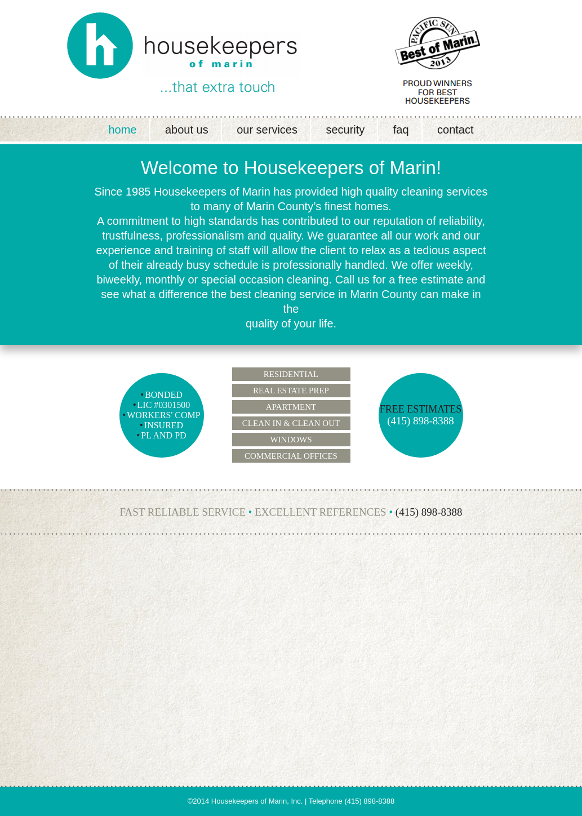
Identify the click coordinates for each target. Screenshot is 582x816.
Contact (455, 129)
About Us (186, 129)
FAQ (401, 129)
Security (345, 129)
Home (122, 129)
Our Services (267, 129)
